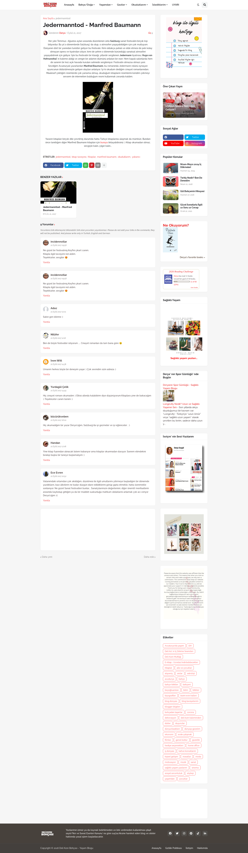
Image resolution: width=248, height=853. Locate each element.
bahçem (187, 684)
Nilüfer (55, 334)
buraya (104, 142)
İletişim (189, 848)
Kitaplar (92, 157)
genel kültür (182, 740)
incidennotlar (59, 241)
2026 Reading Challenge (181, 271)
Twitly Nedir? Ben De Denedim (191, 179)
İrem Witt (56, 360)
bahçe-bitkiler (171, 684)
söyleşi (190, 773)
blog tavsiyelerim (190, 701)
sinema (195, 767)
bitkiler (196, 690)
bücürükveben (59, 416)
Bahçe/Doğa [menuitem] (85, 4)
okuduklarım (124, 157)
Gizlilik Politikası (173, 848)
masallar (187, 756)
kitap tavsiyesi (79, 157)
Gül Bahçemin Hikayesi (192, 191)
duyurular (180, 723)
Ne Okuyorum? (176, 225)
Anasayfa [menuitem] (69, 4)
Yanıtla (46, 262)
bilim (185, 690)
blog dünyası (171, 701)
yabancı (136, 157)
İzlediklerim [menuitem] (159, 4)
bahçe (182, 679)
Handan (55, 442)
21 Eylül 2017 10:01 (58, 312)
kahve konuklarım (187, 751)
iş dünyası (169, 751)
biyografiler (170, 695)
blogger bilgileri (172, 706)
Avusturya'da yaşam (174, 646)
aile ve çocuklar (184, 668)
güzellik (196, 740)
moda (198, 756)
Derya (176, 276)
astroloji (191, 673)
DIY (190, 646)
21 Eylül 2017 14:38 (58, 364)
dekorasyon (170, 718)
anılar (180, 673)
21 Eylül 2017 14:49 (58, 390)
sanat (193, 762)
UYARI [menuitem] (175, 4)
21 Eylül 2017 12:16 (58, 338)
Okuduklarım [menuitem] (138, 4)
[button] (198, 5)
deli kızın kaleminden (191, 718)
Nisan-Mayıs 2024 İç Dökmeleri (191, 165)
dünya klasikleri (172, 729)
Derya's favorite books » (192, 257)
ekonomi (169, 734)
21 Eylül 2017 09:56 (59, 245)
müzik (183, 762)
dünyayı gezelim (192, 729)
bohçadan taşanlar (174, 712)
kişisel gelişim (171, 756)
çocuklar (183, 779)
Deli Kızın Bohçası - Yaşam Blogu (76, 848)
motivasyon (170, 762)
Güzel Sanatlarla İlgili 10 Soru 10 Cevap (191, 206)
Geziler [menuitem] (121, 4)
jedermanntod (63, 18)
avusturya (169, 679)
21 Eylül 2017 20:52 (58, 476)
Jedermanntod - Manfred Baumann (57, 209)
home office (193, 745)
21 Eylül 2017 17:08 (58, 446)
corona (190, 712)
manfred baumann (106, 157)
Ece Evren (57, 472)
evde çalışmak (185, 734)
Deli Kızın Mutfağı (173, 657)
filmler (168, 740)
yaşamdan (170, 779)
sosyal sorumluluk (173, 773)
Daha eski (149, 557)
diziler (168, 723)
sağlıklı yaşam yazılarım (176, 767)
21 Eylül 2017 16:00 (58, 420)
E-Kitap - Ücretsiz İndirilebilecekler (181, 662)
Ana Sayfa (48, 18)
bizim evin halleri (188, 695)
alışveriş (169, 673)
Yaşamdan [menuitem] (105, 4)
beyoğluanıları (172, 690)
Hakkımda (202, 848)
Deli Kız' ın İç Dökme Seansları (179, 651)
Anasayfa (156, 848)
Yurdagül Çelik (59, 386)
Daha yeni (47, 557)
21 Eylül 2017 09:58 (59, 278)
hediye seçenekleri (174, 745)
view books (194, 287)
